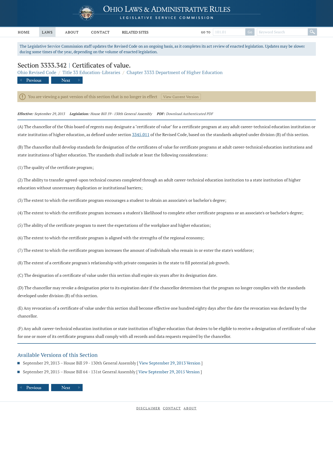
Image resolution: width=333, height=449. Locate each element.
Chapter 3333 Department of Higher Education (175, 72)
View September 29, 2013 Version (169, 363)
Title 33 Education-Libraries (91, 72)
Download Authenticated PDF (189, 113)
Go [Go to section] (250, 31)
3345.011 (140, 134)
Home (24, 32)
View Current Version (181, 96)
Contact (100, 32)
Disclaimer (148, 408)
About (72, 32)
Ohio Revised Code (36, 72)
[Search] (312, 32)
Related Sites (135, 32)
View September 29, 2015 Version (169, 371)
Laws (47, 32)
